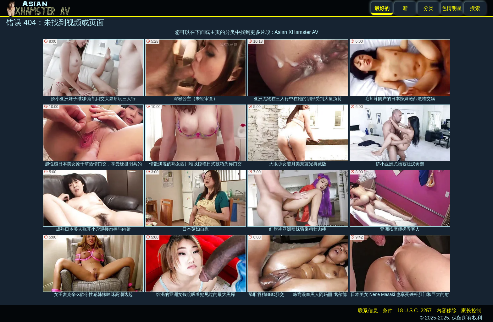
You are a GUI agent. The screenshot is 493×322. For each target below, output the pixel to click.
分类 (429, 8)
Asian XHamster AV (296, 32)
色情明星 (452, 8)
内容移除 (446, 310)
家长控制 (471, 310)
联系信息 (368, 310)
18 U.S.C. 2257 (414, 310)
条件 (388, 310)
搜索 (475, 8)
